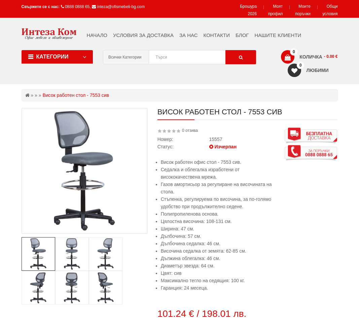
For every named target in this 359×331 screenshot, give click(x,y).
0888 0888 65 (77, 6)
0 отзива (190, 130)
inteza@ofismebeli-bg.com (121, 6)
